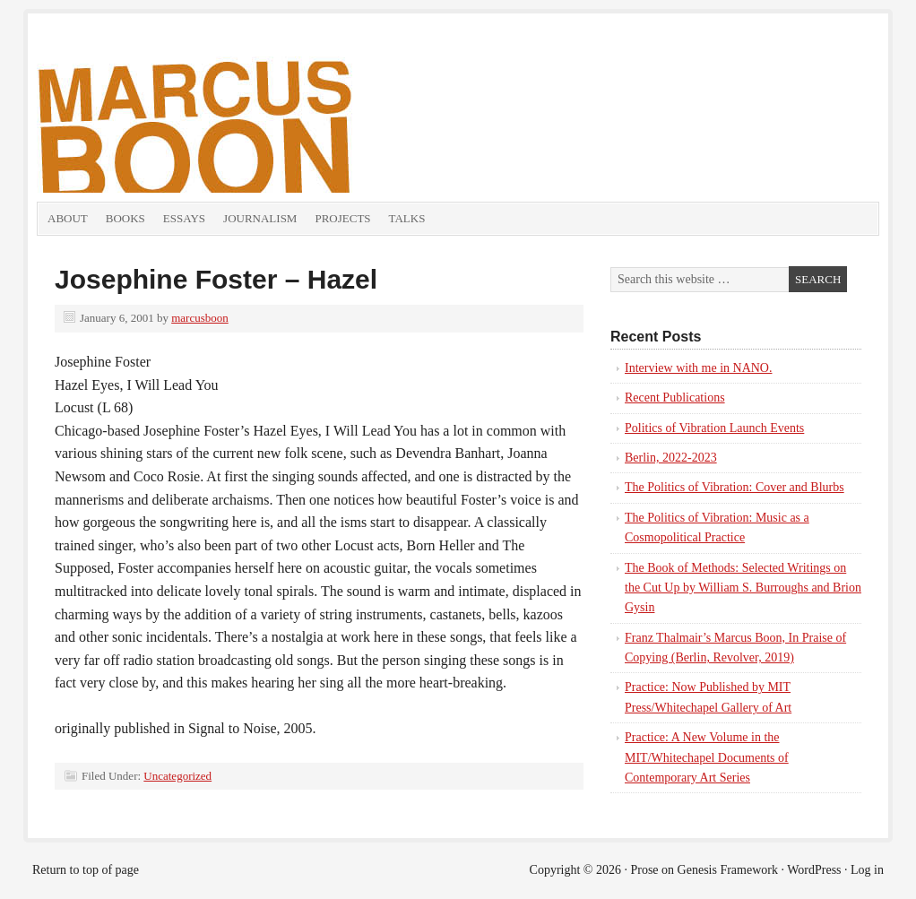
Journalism (260, 218)
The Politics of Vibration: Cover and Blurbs (734, 487)
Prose (644, 870)
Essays (184, 218)
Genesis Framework (728, 870)
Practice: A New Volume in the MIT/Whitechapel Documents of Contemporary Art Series (707, 757)
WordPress (814, 870)
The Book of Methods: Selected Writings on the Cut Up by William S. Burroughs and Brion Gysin (743, 588)
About (68, 218)
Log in (867, 870)
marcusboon (200, 317)
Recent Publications (675, 397)
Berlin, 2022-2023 (671, 457)
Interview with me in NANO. (698, 368)
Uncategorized (177, 775)
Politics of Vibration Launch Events (714, 428)
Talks (407, 218)
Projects (342, 218)
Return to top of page (85, 870)
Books (125, 218)
